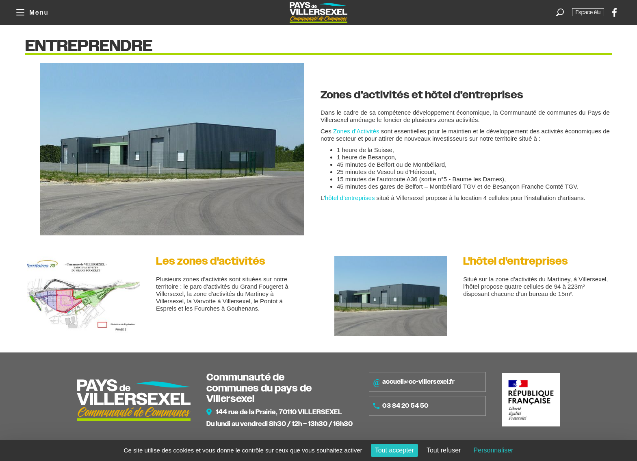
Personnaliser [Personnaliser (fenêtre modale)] (494, 450)
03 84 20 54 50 (401, 405)
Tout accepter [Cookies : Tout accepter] (394, 450)
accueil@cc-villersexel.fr (414, 382)
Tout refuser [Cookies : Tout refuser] (444, 450)
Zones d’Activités (356, 131)
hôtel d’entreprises (350, 197)
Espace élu (588, 12)
